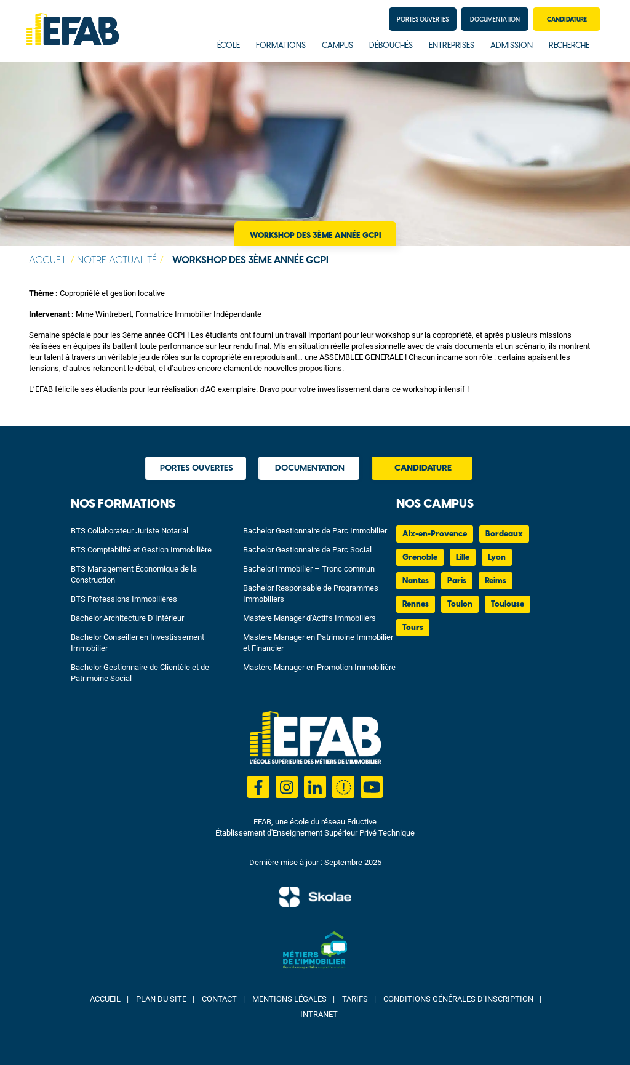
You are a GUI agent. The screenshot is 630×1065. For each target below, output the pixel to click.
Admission (511, 46)
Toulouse (507, 604)
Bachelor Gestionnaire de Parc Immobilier (315, 530)
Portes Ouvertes (423, 20)
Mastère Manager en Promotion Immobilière (319, 667)
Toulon (459, 604)
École (228, 46)
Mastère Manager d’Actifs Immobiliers (309, 618)
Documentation (495, 20)
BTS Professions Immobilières (124, 599)
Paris (456, 581)
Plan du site (161, 998)
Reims (495, 581)
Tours (412, 628)
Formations (281, 46)
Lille (462, 558)
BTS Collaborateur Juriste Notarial (129, 530)
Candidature (567, 20)
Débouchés (391, 46)
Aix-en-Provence (434, 534)
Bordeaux (504, 534)
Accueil (48, 260)
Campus (337, 46)
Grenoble (419, 558)
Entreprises (451, 46)
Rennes (415, 604)
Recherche (569, 46)
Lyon (497, 558)
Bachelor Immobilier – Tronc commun (309, 568)
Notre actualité (117, 260)
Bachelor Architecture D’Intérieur (127, 618)
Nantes (415, 581)
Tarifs (355, 998)
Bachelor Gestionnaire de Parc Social (307, 549)
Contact (219, 998)
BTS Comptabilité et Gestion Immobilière (141, 549)
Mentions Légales (289, 998)
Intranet (319, 1014)
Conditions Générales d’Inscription (458, 998)
